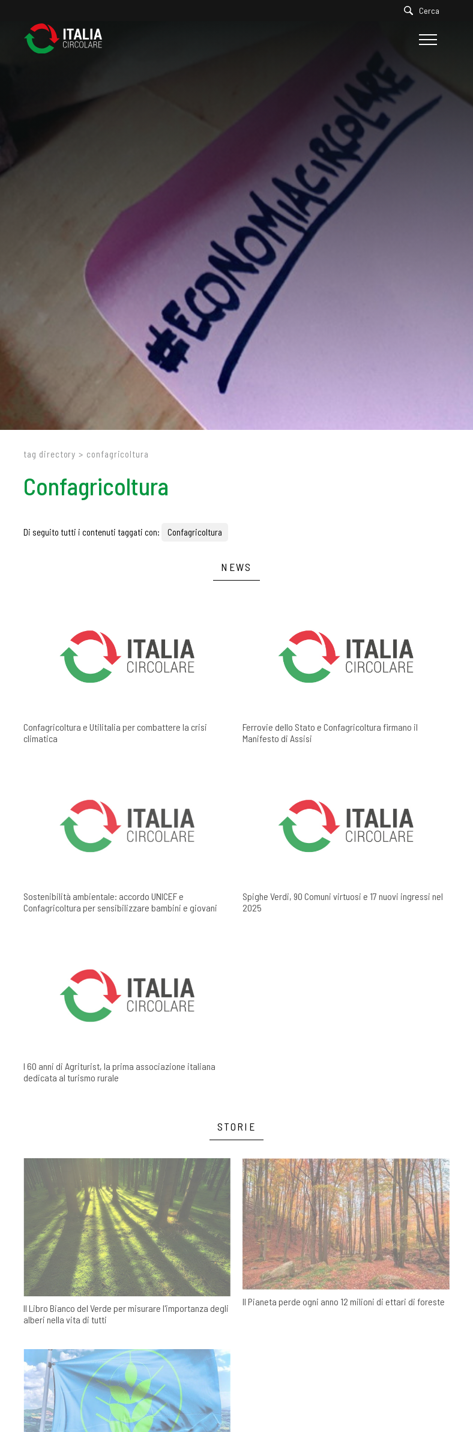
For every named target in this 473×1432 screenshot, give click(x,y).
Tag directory (49, 454)
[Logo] (69, 39)
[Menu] (426, 39)
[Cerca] (424, 10)
